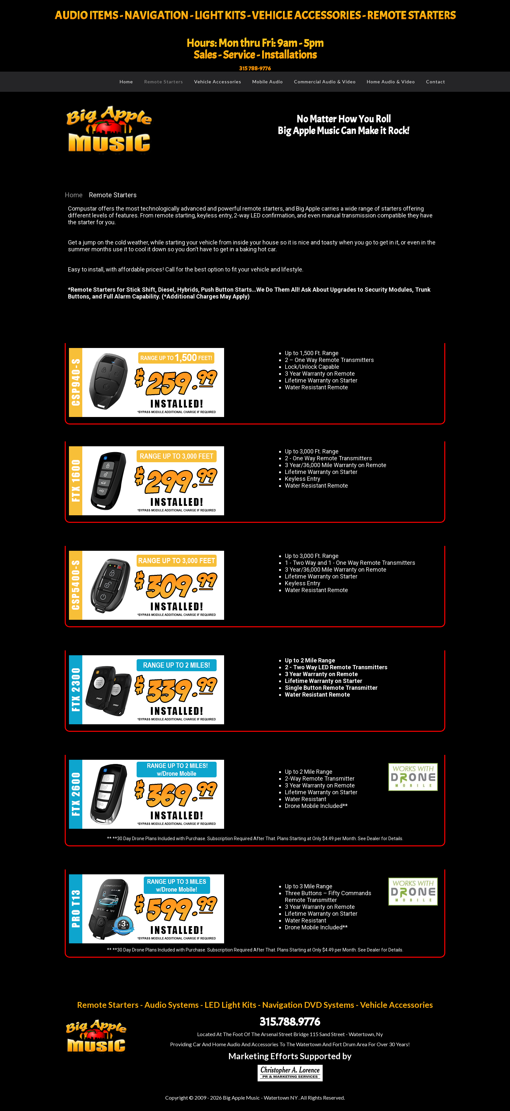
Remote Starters (163, 81)
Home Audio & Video (391, 81)
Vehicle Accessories (217, 81)
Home (126, 81)
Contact (435, 81)
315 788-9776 (255, 68)
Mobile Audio (267, 81)
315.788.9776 (290, 1021)
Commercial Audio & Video (325, 81)
